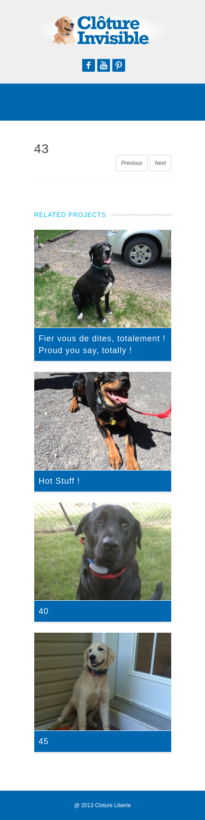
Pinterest (118, 65)
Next (160, 163)
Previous (131, 163)
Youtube (103, 65)
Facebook (88, 65)
